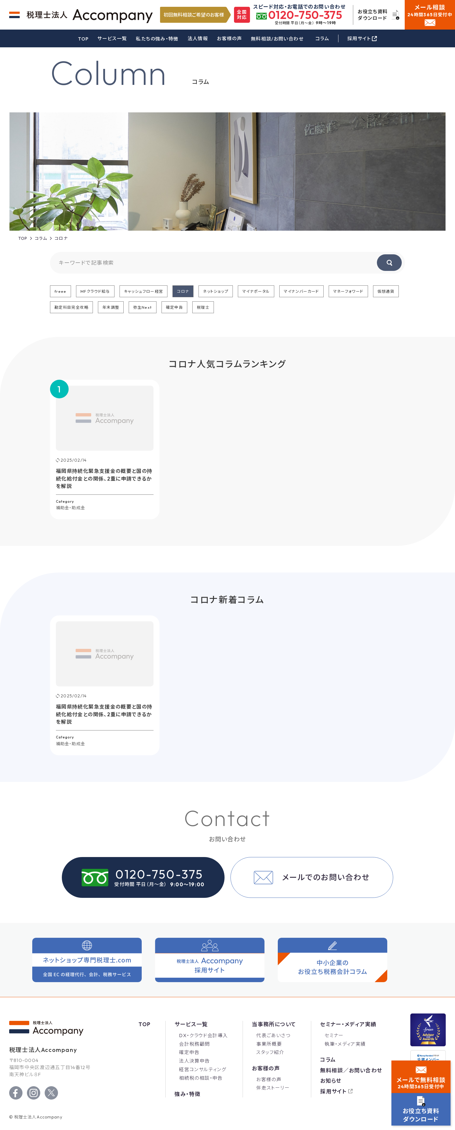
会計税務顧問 (194, 1044)
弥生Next (142, 307)
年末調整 (110, 307)
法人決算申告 (194, 1061)
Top (144, 1024)
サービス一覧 (112, 38)
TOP (83, 39)
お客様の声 (229, 38)
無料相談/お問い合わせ (277, 39)
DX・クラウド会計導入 (203, 1035)
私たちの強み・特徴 (157, 39)
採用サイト (333, 1091)
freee (60, 291)
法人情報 (198, 38)
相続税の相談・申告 (200, 1078)
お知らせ (330, 1080)
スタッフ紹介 (270, 1052)
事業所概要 (269, 1044)
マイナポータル (256, 291)
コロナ (183, 291)
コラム (322, 38)
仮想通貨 (385, 291)
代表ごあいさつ (273, 1035)
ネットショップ (215, 291)
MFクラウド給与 (95, 291)
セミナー (334, 1035)
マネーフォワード (348, 291)
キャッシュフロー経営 (143, 291)
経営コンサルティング (202, 1069)
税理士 (203, 307)
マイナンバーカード (301, 291)
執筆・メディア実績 (345, 1044)
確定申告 (174, 307)
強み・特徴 (188, 1094)
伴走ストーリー (273, 1088)
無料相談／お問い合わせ (351, 1070)
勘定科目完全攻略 (71, 307)
